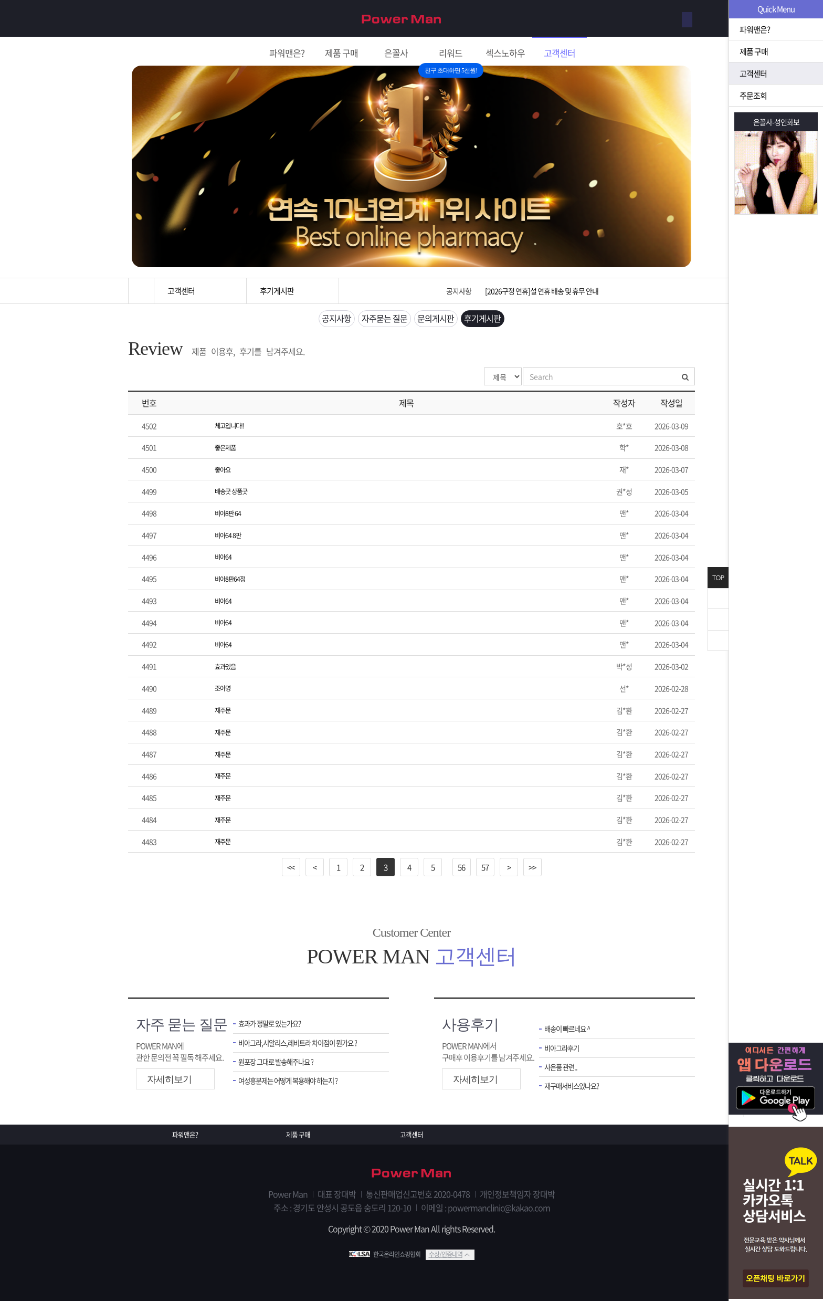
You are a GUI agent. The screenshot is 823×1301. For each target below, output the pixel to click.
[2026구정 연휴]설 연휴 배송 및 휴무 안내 (541, 291)
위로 (718, 619)
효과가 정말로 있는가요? (275, 1021)
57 (485, 864)
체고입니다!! (232, 429)
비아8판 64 (230, 515)
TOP (718, 577)
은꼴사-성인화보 (776, 122)
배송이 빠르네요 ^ (571, 1026)
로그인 (676, 19)
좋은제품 (227, 451)
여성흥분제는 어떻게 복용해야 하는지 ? (296, 1081)
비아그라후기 (564, 1046)
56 (461, 864)
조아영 (224, 688)
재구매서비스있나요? (576, 1087)
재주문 (224, 709)
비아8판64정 (233, 580)
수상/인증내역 (445, 1253)
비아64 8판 (230, 537)
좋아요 (224, 472)
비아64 (225, 558)
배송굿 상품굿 (234, 494)
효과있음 (227, 666)
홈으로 (141, 290)
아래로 (718, 640)
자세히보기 (169, 1077)
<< (290, 864)
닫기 (718, 598)
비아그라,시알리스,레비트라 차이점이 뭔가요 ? (305, 1041)
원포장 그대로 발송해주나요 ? (282, 1061)
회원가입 (635, 19)
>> (532, 864)
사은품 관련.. (563, 1067)
